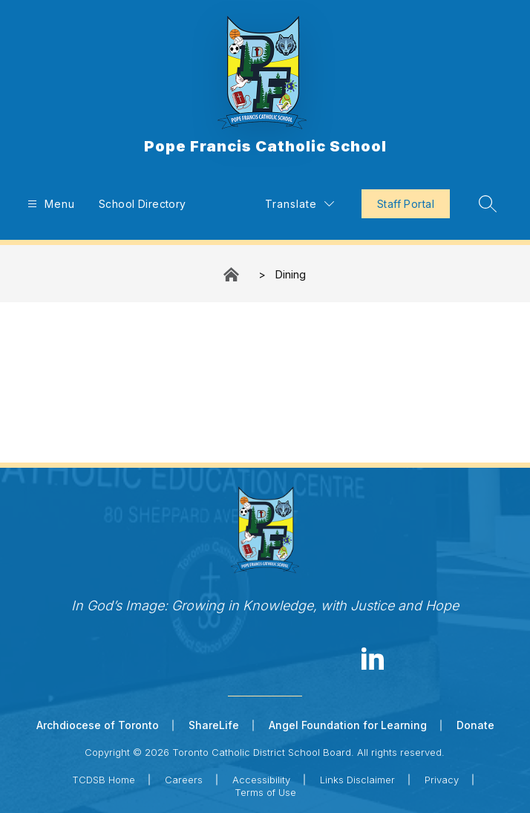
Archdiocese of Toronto (97, 725)
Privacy (442, 780)
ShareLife (214, 725)
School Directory (142, 203)
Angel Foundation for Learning (348, 725)
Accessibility (261, 780)
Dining (290, 274)
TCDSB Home (103, 780)
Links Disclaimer (357, 780)
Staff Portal (405, 203)
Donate (475, 725)
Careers (184, 780)
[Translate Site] (299, 204)
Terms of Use (265, 792)
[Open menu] (49, 204)
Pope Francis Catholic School (232, 274)
